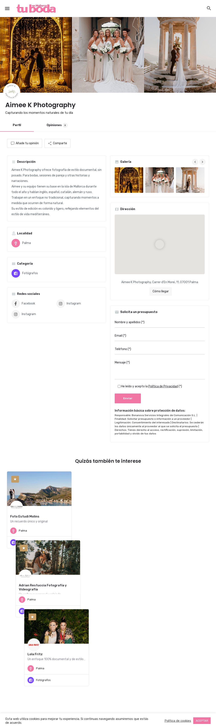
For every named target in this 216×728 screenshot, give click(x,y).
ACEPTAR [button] (202, 720)
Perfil (17, 125)
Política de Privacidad (163, 386)
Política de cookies (178, 721)
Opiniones (57, 125)
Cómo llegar (161, 291)
